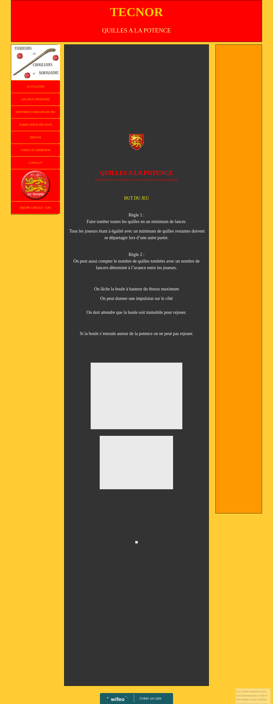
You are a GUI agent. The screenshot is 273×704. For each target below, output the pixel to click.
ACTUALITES (36, 86)
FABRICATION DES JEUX (35, 124)
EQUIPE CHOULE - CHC (35, 207)
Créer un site (150, 698)
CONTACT (35, 162)
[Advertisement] (136, 84)
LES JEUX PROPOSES (35, 99)
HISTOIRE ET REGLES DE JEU (36, 112)
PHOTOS (35, 137)
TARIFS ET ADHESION (35, 150)
